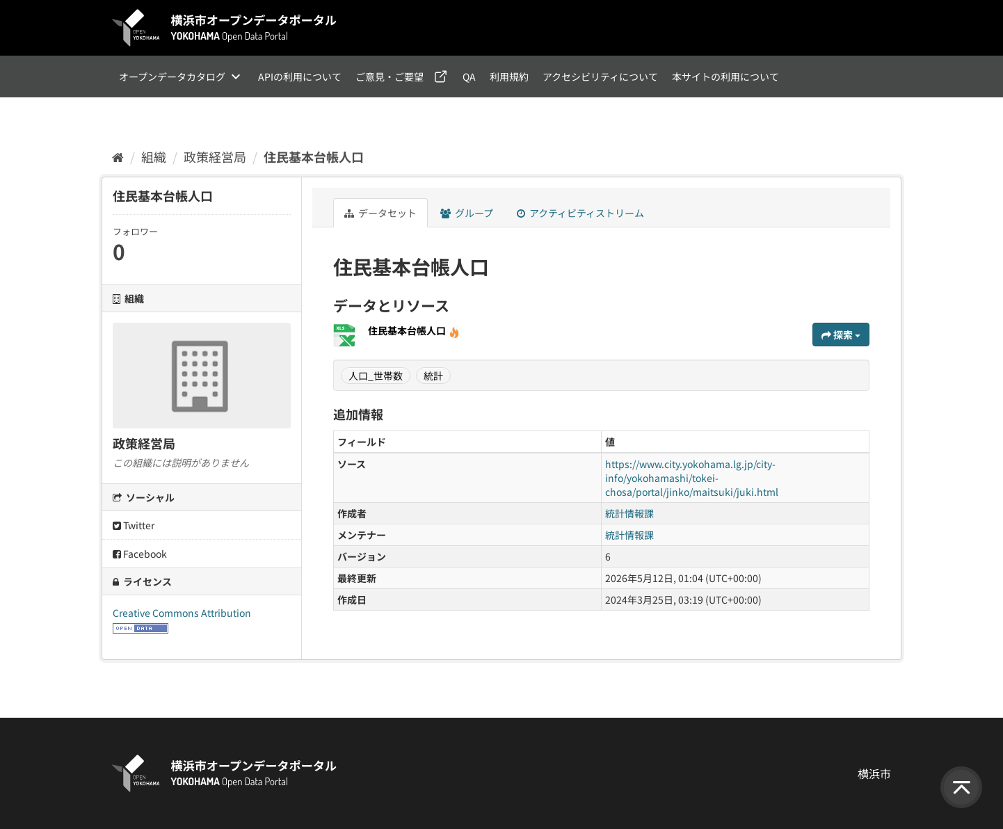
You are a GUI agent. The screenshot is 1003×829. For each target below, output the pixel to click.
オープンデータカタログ (172, 76)
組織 (153, 156)
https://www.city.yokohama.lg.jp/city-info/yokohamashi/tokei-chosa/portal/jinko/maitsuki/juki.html (691, 478)
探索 (840, 334)
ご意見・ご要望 (389, 76)
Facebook (140, 554)
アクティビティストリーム (580, 213)
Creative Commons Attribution (182, 613)
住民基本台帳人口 (314, 156)
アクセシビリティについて (600, 76)
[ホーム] (118, 156)
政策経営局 (215, 156)
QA (469, 76)
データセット (380, 213)
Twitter (133, 525)
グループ (466, 213)
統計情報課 (629, 513)
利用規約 (509, 76)
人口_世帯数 (375, 376)
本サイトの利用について (725, 76)
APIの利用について (300, 76)
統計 (433, 376)
